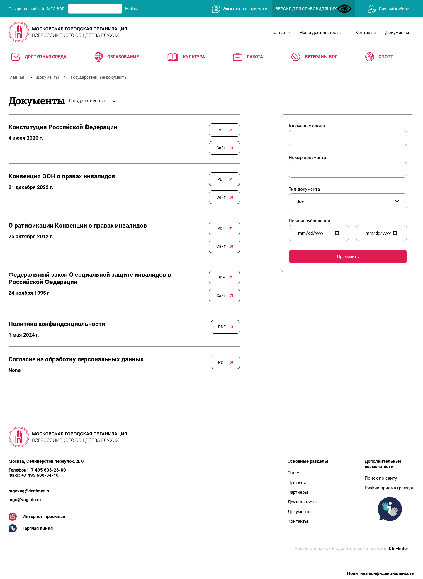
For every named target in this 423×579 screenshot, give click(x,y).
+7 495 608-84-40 (40, 475)
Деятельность (302, 502)
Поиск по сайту (381, 478)
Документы (48, 77)
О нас (293, 473)
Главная (17, 77)
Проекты (297, 482)
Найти (131, 8)
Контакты (298, 521)
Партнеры (298, 492)
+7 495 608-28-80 (47, 470)
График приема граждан (389, 488)
